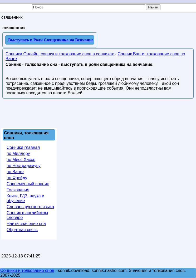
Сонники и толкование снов (27, 270)
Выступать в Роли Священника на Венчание (51, 40)
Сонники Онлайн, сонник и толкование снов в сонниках (60, 54)
